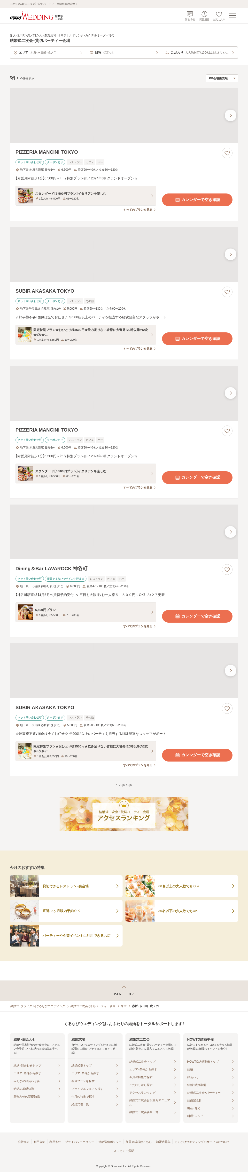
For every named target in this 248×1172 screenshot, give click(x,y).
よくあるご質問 (124, 1151)
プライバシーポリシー (79, 1142)
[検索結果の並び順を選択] (222, 78)
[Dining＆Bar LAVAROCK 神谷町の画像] (124, 532)
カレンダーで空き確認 (197, 200)
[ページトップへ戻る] (124, 990)
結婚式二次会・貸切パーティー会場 (93, 1006)
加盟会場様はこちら (139, 1142)
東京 (124, 1006)
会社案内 (24, 1142)
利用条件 (55, 1142)
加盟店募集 (163, 1142)
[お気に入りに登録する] (227, 153)
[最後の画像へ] (230, 115)
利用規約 (39, 1142)
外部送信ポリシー (110, 1142)
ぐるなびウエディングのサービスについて (202, 1142)
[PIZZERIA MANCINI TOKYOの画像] (124, 115)
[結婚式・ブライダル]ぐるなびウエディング (37, 1006)
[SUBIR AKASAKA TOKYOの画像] (124, 254)
